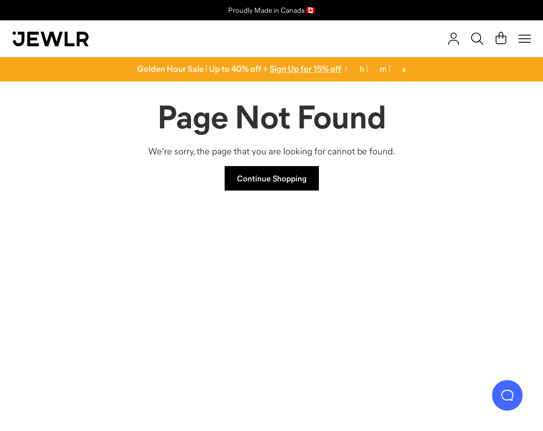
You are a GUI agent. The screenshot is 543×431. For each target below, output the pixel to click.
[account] (453, 39)
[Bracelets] (466, 293)
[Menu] (525, 39)
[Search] (477, 39)
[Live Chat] (507, 395)
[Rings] (77, 293)
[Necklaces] (207, 293)
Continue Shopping (272, 178)
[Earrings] (336, 293)
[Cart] (501, 39)
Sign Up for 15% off (305, 69)
